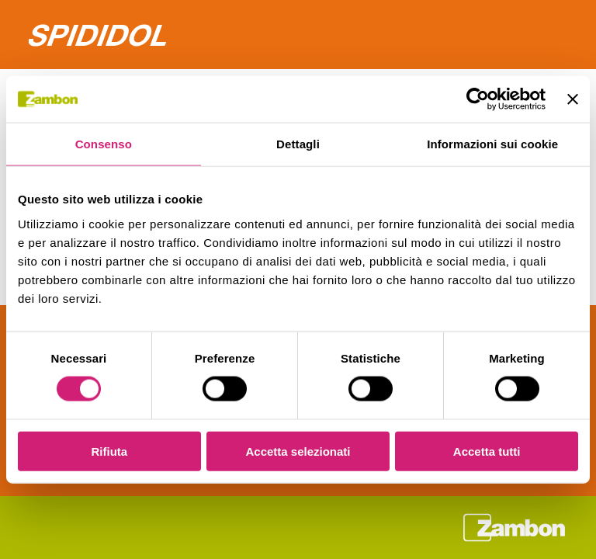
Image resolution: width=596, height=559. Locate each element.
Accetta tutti (487, 450)
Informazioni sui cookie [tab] (492, 144)
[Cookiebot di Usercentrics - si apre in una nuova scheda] (478, 99)
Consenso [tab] (103, 144)
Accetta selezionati (297, 450)
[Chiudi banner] (572, 99)
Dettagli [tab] (298, 144)
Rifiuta (109, 450)
